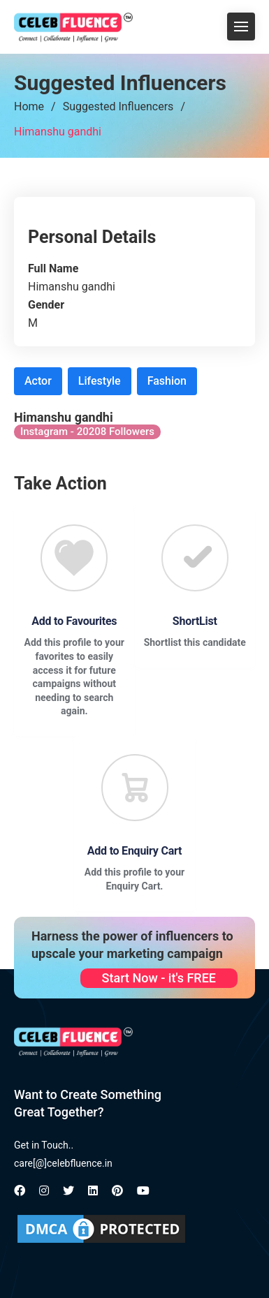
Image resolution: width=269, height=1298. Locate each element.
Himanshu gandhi (57, 131)
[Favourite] (74, 557)
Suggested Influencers (118, 106)
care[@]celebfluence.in (63, 1163)
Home (29, 106)
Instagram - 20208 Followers (87, 431)
